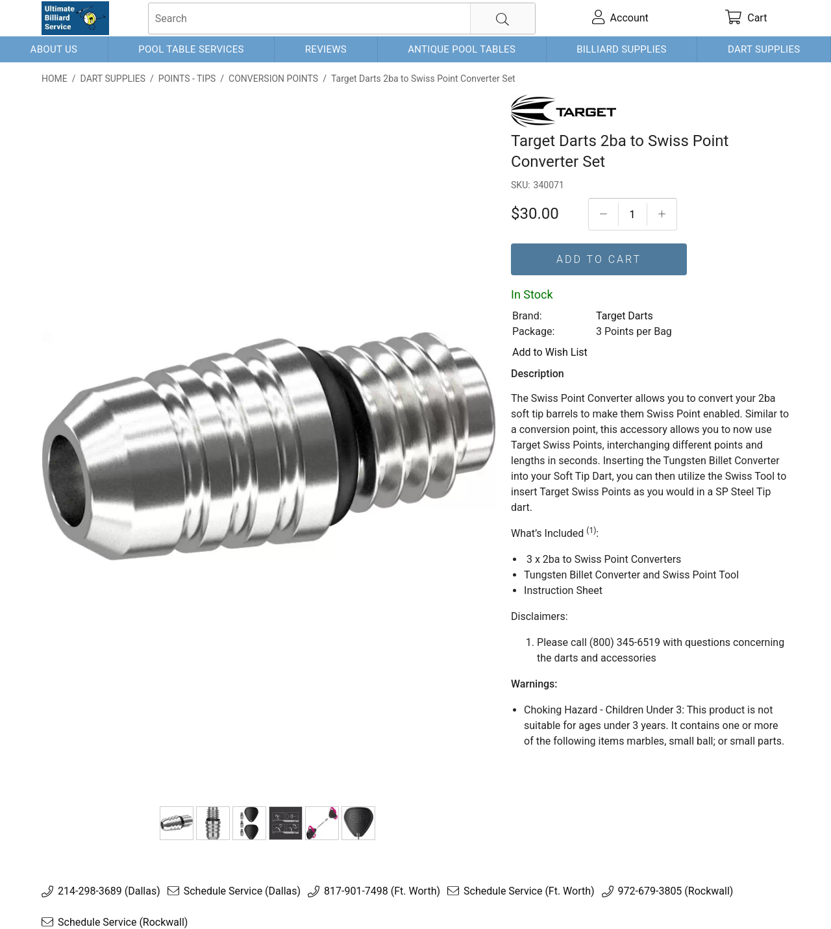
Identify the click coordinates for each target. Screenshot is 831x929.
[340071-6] (358, 823)
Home (55, 78)
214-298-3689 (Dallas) (109, 891)
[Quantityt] (632, 214)
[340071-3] (249, 823)
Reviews (326, 49)
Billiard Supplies (622, 49)
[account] (620, 18)
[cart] (746, 18)
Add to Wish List (550, 352)
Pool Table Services (191, 49)
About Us (54, 49)
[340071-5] (322, 823)
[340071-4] (286, 823)
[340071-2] (213, 823)
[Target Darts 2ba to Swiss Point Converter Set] (176, 823)
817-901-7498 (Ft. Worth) (382, 891)
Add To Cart (598, 259)
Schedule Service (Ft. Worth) (529, 891)
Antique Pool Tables (461, 49)
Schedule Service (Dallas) (242, 891)
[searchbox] (342, 18)
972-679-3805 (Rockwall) (676, 891)
